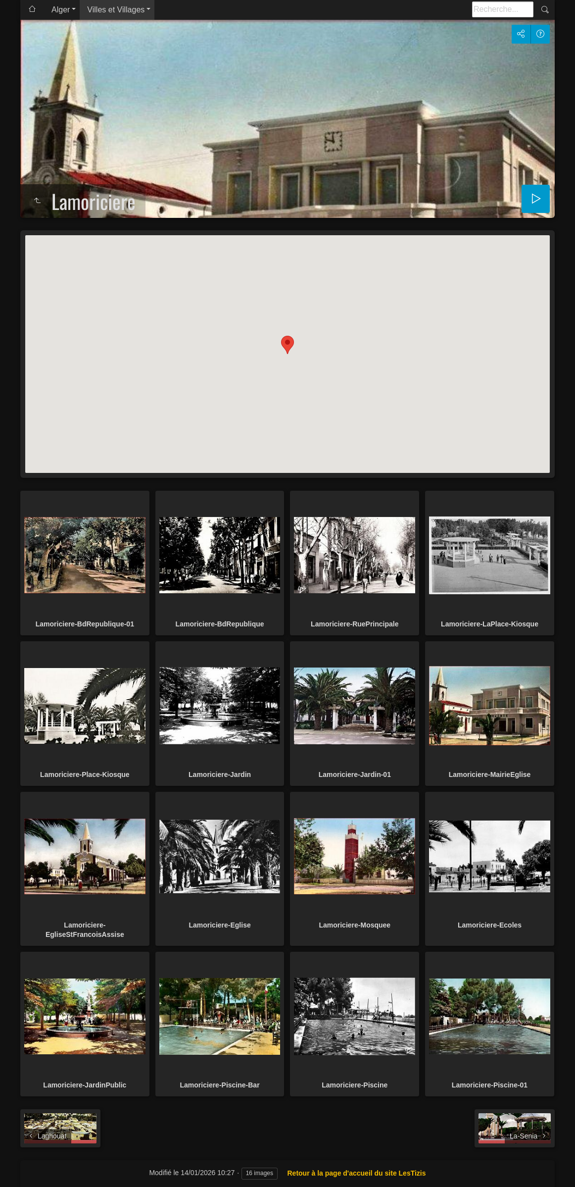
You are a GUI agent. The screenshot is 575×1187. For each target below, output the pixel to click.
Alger (60, 9)
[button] (287, 345)
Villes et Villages (115, 9)
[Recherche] (502, 9)
